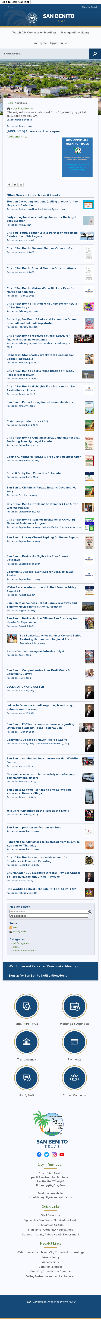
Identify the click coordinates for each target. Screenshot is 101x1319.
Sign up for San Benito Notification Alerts (38, 975)
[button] (95, 54)
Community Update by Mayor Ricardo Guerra (37, 739)
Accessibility (50, 1262)
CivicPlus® (69, 1301)
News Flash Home (22, 108)
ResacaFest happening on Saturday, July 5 (35, 651)
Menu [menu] (11, 7)
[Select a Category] (49, 916)
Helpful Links (50, 1243)
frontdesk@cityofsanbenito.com (50, 1197)
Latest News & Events (25, 950)
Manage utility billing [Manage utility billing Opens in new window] (75, 32)
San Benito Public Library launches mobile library (40, 402)
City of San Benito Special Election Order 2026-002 (41, 268)
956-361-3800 (55, 1185)
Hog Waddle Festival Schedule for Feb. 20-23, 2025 (41, 889)
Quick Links (51, 1206)
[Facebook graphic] (39, 1154)
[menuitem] (50, 966)
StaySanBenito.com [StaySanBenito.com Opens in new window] (51, 1225)
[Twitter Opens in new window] (15, 185)
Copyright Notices (50, 1266)
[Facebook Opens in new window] (9, 185)
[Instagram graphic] (54, 1154)
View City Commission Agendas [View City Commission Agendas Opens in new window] (50, 1271)
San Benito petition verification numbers (34, 827)
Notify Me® (19, 931)
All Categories (21, 943)
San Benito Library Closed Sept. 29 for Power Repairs (43, 537)
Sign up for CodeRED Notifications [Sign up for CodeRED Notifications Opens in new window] (50, 1229)
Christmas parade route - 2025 (27, 421)
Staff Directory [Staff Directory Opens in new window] (50, 1215)
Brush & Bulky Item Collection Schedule (34, 473)
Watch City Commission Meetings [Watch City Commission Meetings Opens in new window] (34, 32)
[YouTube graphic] (61, 1154)
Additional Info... (17, 136)
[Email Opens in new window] (21, 185)
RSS (15, 927)
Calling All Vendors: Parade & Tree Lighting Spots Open (44, 456)
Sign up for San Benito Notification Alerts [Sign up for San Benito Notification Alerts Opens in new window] (51, 1220)
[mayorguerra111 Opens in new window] (89, 692)
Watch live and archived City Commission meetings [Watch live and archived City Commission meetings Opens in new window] (50, 1252)
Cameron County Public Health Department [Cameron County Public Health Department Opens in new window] (50, 1234)
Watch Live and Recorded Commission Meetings (44, 966)
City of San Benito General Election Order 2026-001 (42, 248)
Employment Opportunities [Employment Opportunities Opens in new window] (50, 43)
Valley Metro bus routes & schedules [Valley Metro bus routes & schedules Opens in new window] (50, 1276)
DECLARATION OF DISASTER (25, 686)
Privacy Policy (50, 1257)
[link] (90, 7)
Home (10, 103)
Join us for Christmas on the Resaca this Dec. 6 (38, 810)
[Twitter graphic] (46, 1154)
